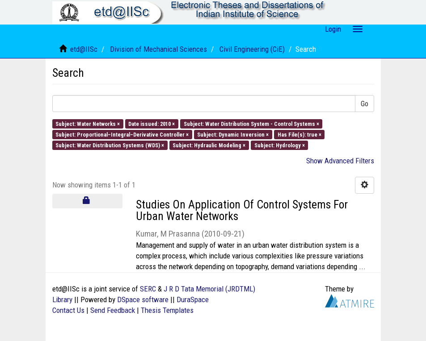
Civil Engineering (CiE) (252, 49)
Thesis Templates (167, 310)
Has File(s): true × (299, 134)
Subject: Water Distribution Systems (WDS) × (109, 145)
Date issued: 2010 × (151, 123)
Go (364, 103)
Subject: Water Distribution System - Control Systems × (251, 123)
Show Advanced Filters (340, 160)
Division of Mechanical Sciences (158, 49)
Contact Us (68, 310)
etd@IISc (83, 49)
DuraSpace (193, 299)
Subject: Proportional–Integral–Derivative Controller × (122, 134)
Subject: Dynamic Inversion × (233, 134)
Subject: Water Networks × (87, 123)
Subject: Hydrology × (279, 145)
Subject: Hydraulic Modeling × (209, 145)
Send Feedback (112, 310)
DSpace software (143, 299)
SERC (148, 288)
